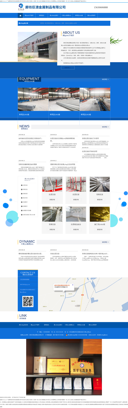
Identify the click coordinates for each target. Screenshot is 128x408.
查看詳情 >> (68, 67)
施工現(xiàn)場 (99, 224)
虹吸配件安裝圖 (27, 210)
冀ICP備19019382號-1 (58, 335)
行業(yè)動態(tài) (66, 15)
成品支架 (25, 197)
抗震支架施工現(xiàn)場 (29, 214)
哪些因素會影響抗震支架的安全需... (30, 254)
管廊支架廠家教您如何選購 (28, 164)
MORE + (105, 79)
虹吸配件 (25, 206)
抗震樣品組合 (76, 224)
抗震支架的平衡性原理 (89, 151)
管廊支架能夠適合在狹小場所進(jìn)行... (95, 254)
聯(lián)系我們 (91, 15)
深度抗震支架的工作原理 (90, 138)
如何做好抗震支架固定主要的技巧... (30, 138)
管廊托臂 (25, 193)
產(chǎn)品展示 (54, 15)
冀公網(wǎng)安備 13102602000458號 (76, 335)
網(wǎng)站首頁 (23, 325)
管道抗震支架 (54, 254)
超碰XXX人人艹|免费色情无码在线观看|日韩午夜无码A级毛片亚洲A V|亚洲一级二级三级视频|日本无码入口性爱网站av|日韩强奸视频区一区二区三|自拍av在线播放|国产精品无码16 (43, 1)
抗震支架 (25, 185)
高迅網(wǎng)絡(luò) (102, 335)
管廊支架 (25, 189)
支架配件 (25, 202)
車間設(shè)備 (79, 15)
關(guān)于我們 (29, 15)
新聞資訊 (41, 15)
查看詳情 (52, 199)
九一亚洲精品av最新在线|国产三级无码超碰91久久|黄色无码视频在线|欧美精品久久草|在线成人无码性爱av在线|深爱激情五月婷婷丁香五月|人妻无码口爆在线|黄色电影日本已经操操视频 (44, 402)
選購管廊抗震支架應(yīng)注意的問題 (62, 164)
